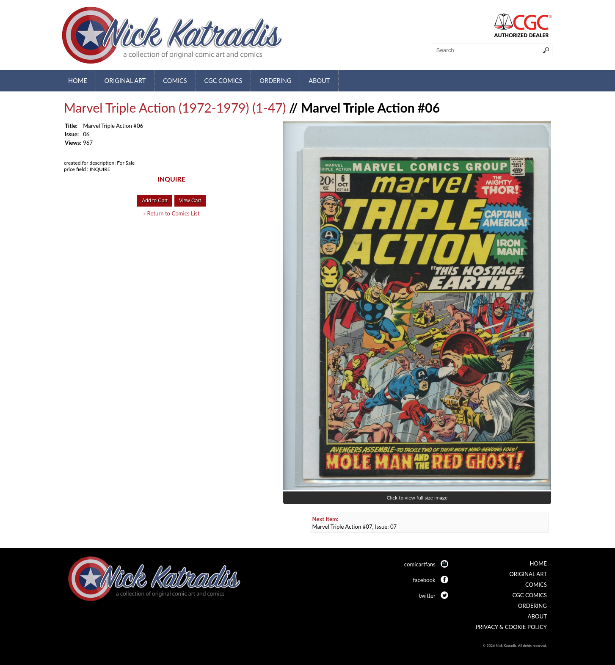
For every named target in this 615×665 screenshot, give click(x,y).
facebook (424, 580)
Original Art (125, 80)
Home (77, 80)
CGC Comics (223, 80)
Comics (175, 80)
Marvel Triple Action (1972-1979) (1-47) (175, 107)
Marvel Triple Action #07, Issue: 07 (354, 523)
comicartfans (420, 564)
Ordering (275, 80)
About (319, 80)
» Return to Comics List (171, 213)
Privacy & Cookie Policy (511, 627)
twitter (427, 595)
